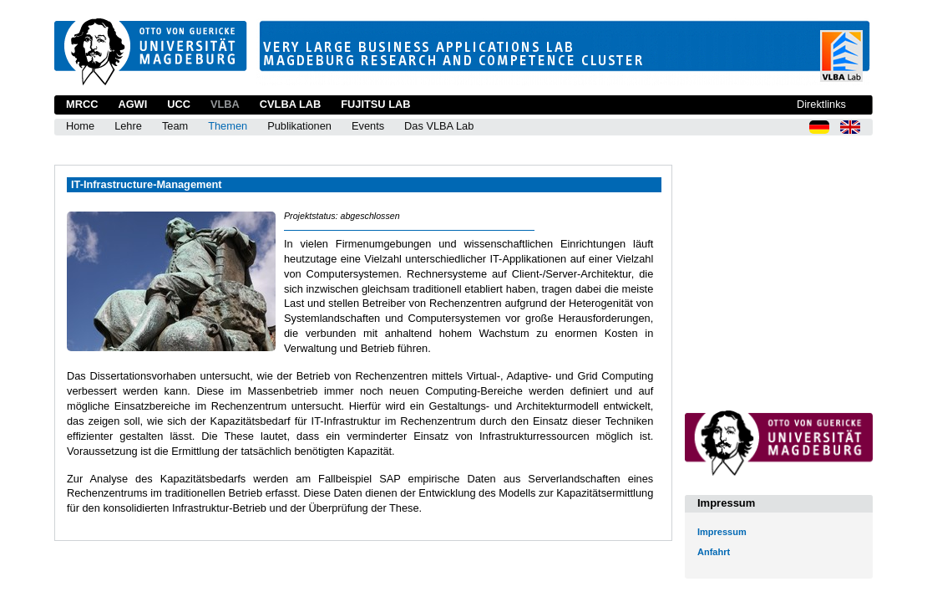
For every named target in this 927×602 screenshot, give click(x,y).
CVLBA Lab (290, 104)
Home (80, 126)
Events (368, 126)
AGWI (132, 104)
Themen (227, 126)
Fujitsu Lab (375, 104)
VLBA (225, 104)
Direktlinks (821, 104)
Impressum (722, 532)
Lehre (128, 126)
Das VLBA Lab (439, 126)
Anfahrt (713, 552)
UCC (178, 104)
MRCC (82, 104)
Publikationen (299, 126)
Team (175, 126)
